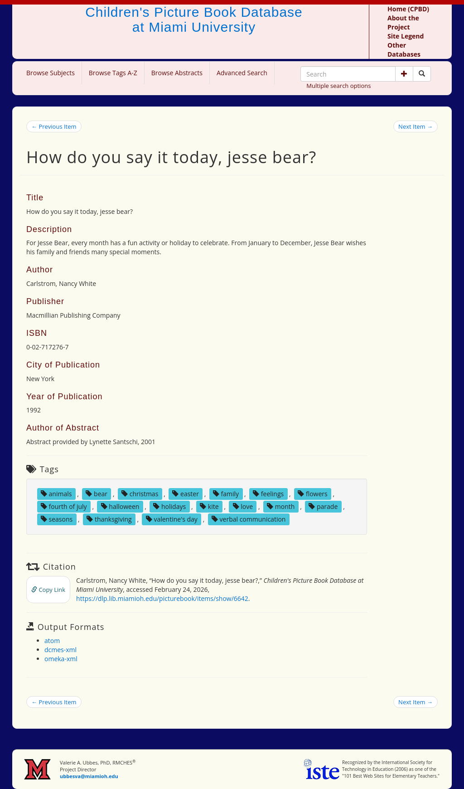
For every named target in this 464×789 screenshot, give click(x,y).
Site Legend (405, 36)
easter (185, 493)
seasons (56, 519)
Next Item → (415, 126)
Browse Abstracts (177, 72)
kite (209, 506)
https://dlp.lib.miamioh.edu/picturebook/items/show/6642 (162, 598)
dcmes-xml (60, 649)
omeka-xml (60, 658)
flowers (312, 493)
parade (323, 506)
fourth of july (64, 506)
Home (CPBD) (408, 9)
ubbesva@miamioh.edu (89, 776)
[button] (404, 74)
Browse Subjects (50, 72)
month (281, 506)
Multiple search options (338, 86)
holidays (169, 506)
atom (52, 640)
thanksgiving (109, 519)
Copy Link (48, 590)
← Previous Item (54, 126)
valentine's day (172, 519)
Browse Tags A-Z (113, 72)
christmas (139, 493)
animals (56, 493)
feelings (268, 493)
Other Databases (403, 49)
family (226, 493)
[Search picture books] (422, 74)
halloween (120, 506)
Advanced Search (242, 72)
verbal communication (249, 519)
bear (96, 493)
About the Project (403, 22)
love (243, 506)
